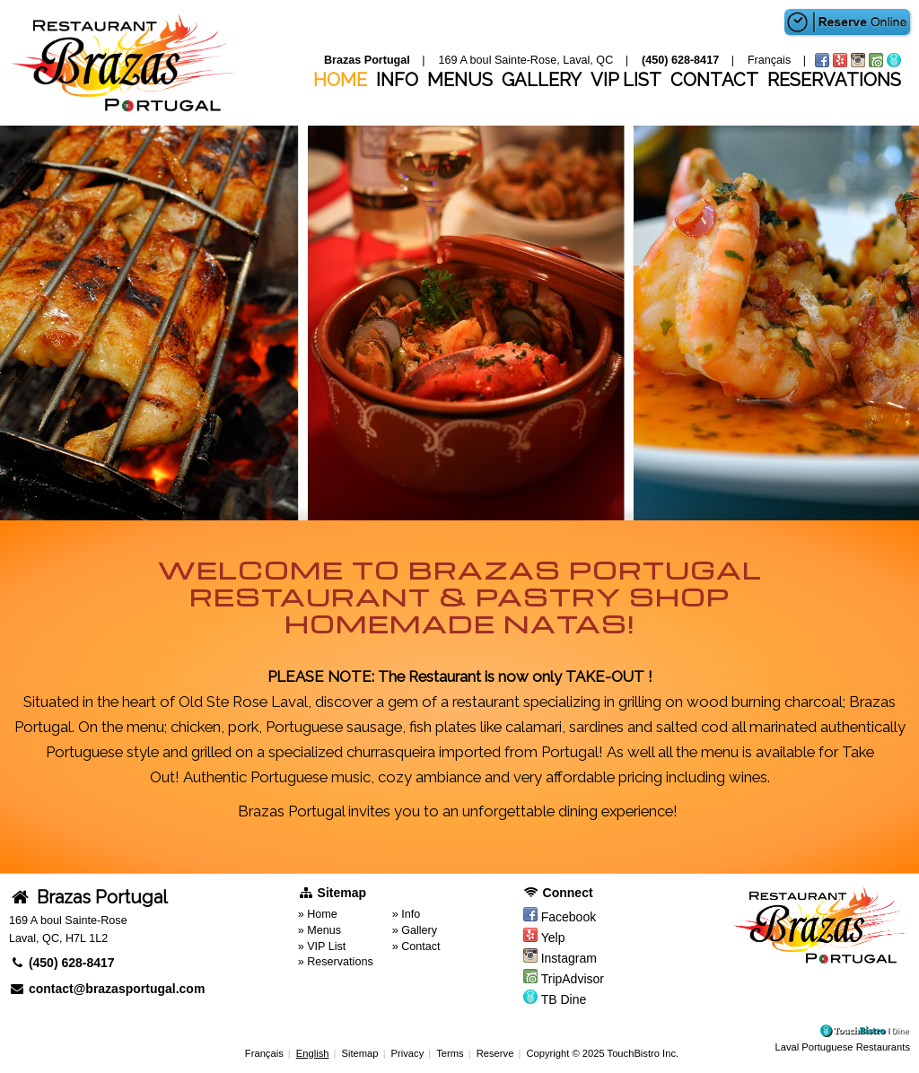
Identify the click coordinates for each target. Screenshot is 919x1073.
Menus (460, 80)
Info (397, 80)
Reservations (834, 80)
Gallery (542, 80)
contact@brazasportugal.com (107, 988)
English (312, 1053)
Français (264, 1053)
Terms (449, 1053)
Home (340, 80)
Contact (714, 80)
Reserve (495, 1053)
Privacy (407, 1053)
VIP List (626, 80)
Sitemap (359, 1053)
